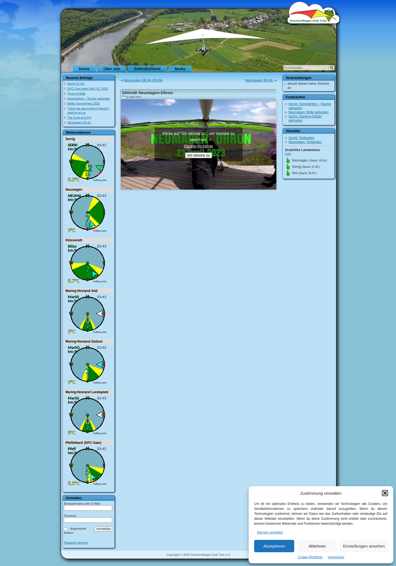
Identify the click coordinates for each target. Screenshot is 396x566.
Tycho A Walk (76, 93)
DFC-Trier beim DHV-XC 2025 (87, 88)
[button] (385, 493)
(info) (288, 153)
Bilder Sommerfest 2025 (83, 103)
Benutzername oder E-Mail (82, 503)
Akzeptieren (274, 546)
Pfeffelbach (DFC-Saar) (83, 443)
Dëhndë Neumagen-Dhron (147, 92)
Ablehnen (317, 546)
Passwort (70, 515)
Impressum (336, 557)
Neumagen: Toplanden (305, 142)
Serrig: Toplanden (301, 138)
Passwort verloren (76, 542)
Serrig (70, 139)
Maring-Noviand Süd (81, 291)
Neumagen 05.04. (79, 122)
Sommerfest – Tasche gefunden (88, 98)
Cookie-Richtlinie (310, 557)
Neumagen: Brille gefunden (308, 112)
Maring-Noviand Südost (84, 341)
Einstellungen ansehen (364, 546)
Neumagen (73, 190)
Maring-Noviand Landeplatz (87, 392)
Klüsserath (73, 240)
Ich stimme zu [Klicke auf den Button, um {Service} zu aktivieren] (198, 155)
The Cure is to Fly (79, 117)
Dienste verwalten (270, 532)
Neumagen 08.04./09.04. (143, 80)
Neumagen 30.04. (259, 80)
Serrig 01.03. (76, 83)
